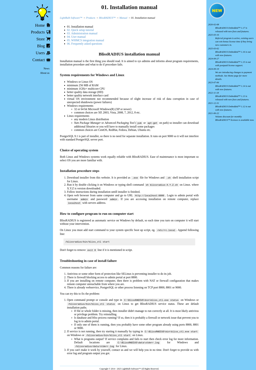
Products (38, 32)
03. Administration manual (82, 33)
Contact (38, 60)
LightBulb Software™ (71, 17)
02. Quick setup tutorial (80, 29)
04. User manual (76, 36)
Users (40, 53)
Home (40, 25)
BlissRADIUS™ (107, 17)
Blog (41, 46)
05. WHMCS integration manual (85, 40)
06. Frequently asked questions (84, 43)
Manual (123, 17)
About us (44, 72)
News (46, 68)
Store (40, 39)
